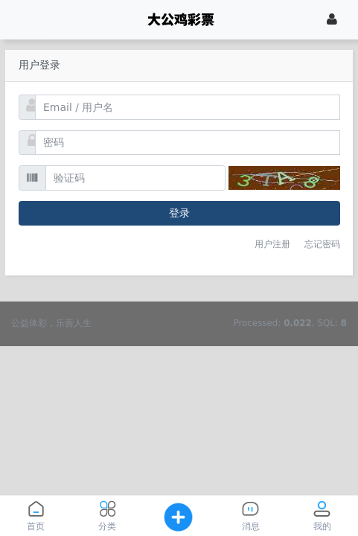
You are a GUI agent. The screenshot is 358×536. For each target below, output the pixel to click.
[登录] (332, 19)
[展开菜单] (28, 20)
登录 (179, 213)
